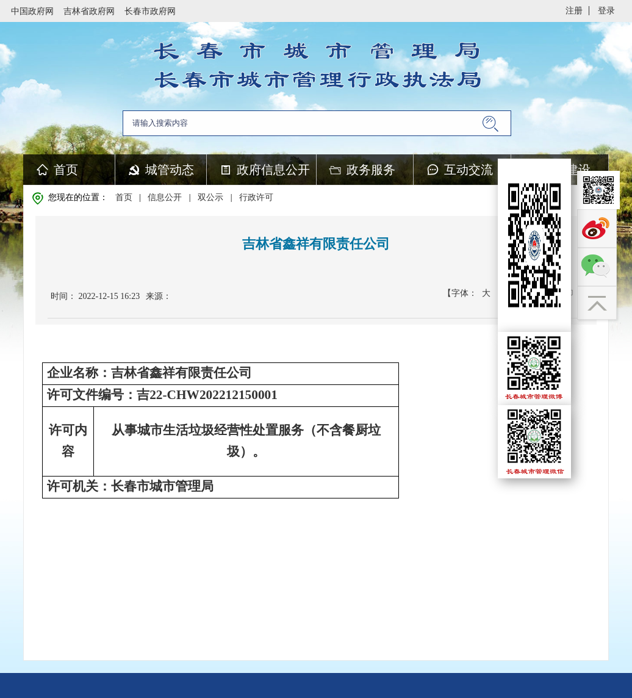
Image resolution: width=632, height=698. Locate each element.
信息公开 (165, 197)
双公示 (210, 197)
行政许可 (256, 197)
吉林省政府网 (89, 11)
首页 (66, 169)
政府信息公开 (273, 169)
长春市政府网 (150, 11)
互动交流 (468, 169)
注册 (574, 10)
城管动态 (169, 169)
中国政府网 (32, 11)
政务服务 (371, 169)
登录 (606, 10)
